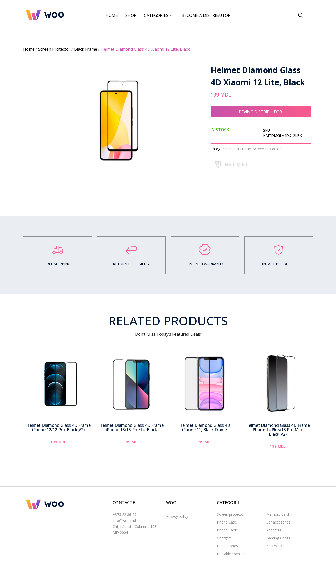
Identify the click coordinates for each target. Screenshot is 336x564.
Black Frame (85, 49)
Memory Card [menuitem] (277, 514)
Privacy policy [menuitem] (177, 516)
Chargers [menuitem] (224, 537)
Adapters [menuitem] (273, 530)
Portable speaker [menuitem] (231, 553)
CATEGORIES (159, 15)
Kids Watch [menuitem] (275, 545)
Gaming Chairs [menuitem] (278, 537)
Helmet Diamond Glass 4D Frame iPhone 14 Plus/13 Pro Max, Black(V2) (277, 429)
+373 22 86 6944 (126, 514)
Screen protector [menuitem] (231, 514)
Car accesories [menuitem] (278, 522)
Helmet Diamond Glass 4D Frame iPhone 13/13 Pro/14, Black (131, 427)
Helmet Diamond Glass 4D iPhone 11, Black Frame (204, 427)
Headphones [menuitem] (227, 545)
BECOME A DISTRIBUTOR (206, 15)
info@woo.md (124, 520)
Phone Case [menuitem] (227, 522)
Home (112, 15)
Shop (130, 15)
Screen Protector (54, 49)
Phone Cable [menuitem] (227, 530)
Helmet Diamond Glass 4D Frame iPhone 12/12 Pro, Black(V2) (58, 427)
